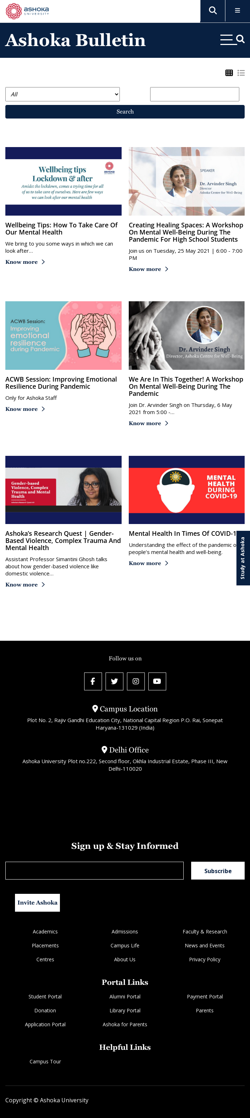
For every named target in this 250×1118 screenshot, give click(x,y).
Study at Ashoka (242, 558)
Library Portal (125, 1010)
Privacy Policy (204, 959)
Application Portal (45, 1024)
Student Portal (45, 996)
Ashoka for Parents (125, 1024)
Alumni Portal (125, 996)
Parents (205, 1010)
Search (125, 111)
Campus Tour (45, 1061)
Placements (45, 945)
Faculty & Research (205, 931)
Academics (45, 931)
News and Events (205, 945)
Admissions (125, 931)
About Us (125, 959)
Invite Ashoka (37, 902)
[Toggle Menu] (237, 11)
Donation (45, 1010)
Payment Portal (205, 996)
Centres (45, 959)
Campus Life (125, 945)
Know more (21, 262)
